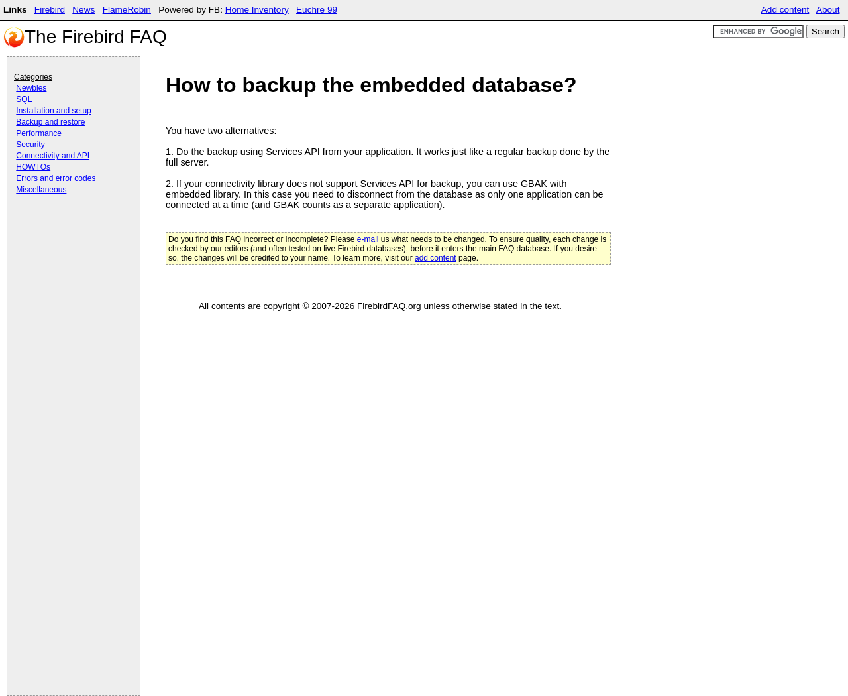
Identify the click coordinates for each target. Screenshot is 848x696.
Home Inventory (257, 10)
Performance (39, 133)
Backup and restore (50, 122)
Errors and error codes (55, 178)
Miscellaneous (41, 189)
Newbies (31, 88)
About (828, 10)
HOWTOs (33, 167)
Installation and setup (53, 110)
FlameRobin (127, 10)
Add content (785, 10)
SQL (24, 99)
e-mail (368, 239)
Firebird (49, 10)
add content (435, 257)
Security (30, 144)
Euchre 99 (316, 10)
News (83, 10)
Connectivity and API (52, 155)
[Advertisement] (67, 233)
